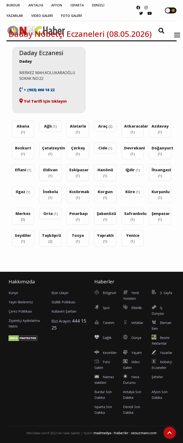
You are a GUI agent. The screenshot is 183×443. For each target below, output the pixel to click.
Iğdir (133, 169)
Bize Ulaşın (59, 293)
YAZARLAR (14, 15)
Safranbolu (134, 216)
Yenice (132, 238)
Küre (132, 191)
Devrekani (134, 150)
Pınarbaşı (78, 216)
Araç (105, 126)
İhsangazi (161, 172)
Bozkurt (23, 150)
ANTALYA (35, 5)
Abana (23, 129)
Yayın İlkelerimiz (21, 302)
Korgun (105, 194)
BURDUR (13, 5)
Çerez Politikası (20, 311)
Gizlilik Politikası (63, 302)
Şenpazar (161, 216)
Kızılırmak (79, 194)
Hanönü (105, 172)
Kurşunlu (161, 194)
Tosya (78, 238)
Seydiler (23, 238)
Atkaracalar (134, 129)
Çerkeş (78, 150)
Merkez (22, 216)
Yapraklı (105, 238)
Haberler (121, 433)
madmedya (102, 433)
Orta (50, 213)
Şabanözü (106, 216)
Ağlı (50, 126)
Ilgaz (23, 191)
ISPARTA (78, 5)
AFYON (57, 5)
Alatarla (78, 129)
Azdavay (160, 129)
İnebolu (50, 194)
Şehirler (157, 377)
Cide (105, 148)
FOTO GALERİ (72, 15)
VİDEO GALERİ (42, 15)
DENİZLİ (99, 5)
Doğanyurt (161, 150)
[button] (175, 38)
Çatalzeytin (52, 150)
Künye (13, 293)
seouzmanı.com (144, 433)
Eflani (23, 169)
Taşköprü (51, 238)
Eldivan (50, 172)
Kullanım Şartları (63, 311)
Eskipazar (79, 172)
